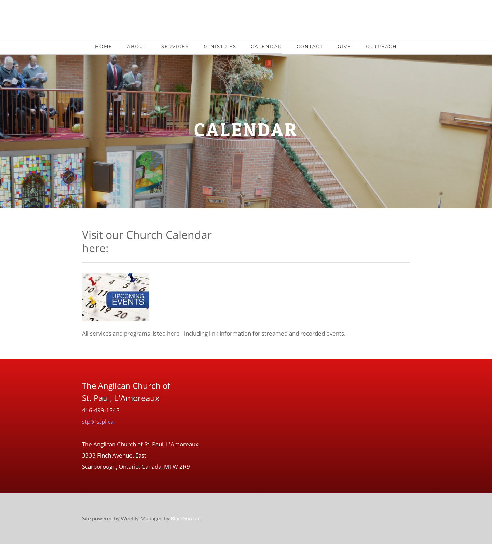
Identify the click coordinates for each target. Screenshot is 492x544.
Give (344, 46)
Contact (310, 46)
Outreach (381, 46)
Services (175, 46)
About (137, 46)
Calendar (266, 46)
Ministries (220, 46)
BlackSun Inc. (185, 518)
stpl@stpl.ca (97, 421)
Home (103, 46)
